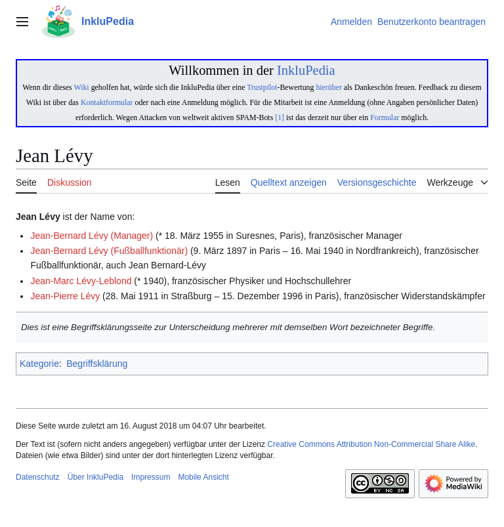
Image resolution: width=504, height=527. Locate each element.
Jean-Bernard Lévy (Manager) (91, 235)
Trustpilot (262, 87)
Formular (384, 117)
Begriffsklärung (96, 363)
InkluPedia (306, 70)
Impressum (150, 477)
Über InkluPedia (95, 477)
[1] (279, 117)
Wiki (81, 87)
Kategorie (39, 363)
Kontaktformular (107, 102)
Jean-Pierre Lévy (65, 296)
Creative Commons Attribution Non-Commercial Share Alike (371, 444)
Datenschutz (38, 477)
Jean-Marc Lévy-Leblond (80, 281)
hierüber (328, 87)
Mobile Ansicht (203, 477)
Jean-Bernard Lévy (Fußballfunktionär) (109, 250)
